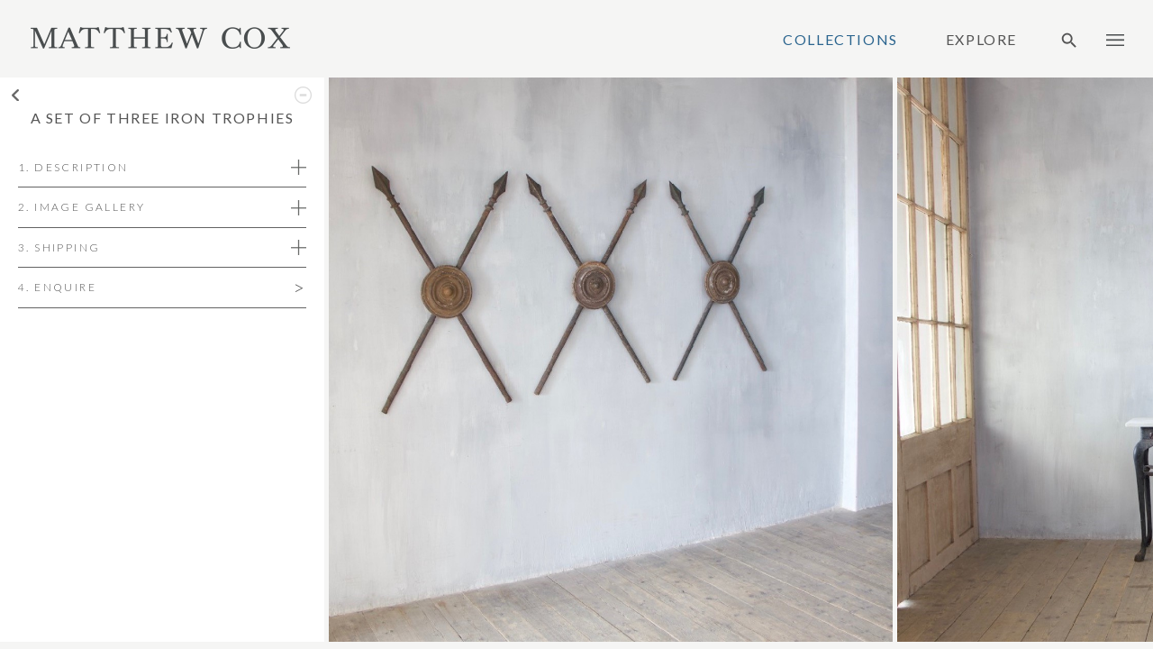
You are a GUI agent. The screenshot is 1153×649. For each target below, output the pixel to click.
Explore (981, 39)
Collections (840, 39)
